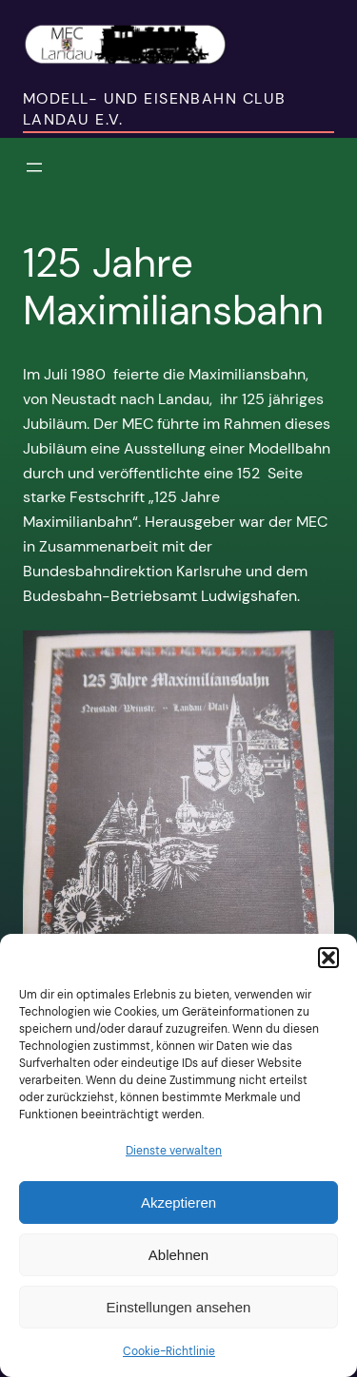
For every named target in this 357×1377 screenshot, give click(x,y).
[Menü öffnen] (34, 167)
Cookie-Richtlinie (169, 1351)
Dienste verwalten (174, 1150)
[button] (328, 957)
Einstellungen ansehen (179, 1307)
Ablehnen (178, 1255)
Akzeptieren (178, 1202)
